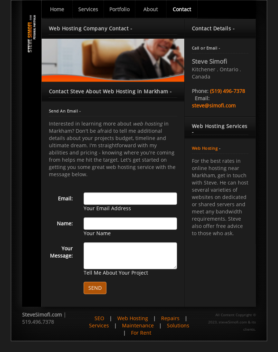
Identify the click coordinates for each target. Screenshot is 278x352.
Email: (65, 198)
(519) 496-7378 (227, 91)
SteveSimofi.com (42, 314)
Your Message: (61, 252)
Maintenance (138, 325)
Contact (182, 9)
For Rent (141, 332)
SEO (99, 318)
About (150, 9)
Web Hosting (205, 148)
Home (57, 9)
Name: (65, 223)
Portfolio (119, 9)
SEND (95, 287)
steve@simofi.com (214, 105)
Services (88, 9)
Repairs (170, 318)
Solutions (178, 325)
